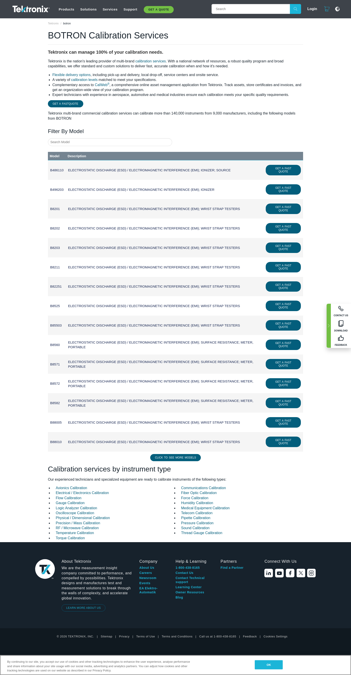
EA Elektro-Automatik (148, 590)
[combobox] (110, 142)
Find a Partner (232, 567)
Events (144, 583)
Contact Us (184, 573)
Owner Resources (190, 592)
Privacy (124, 636)
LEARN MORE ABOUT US (83, 607)
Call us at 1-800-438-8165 (217, 636)
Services (110, 9)
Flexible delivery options (71, 75)
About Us (146, 567)
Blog (179, 597)
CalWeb (102, 85)
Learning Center (188, 587)
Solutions (88, 9)
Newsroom (147, 578)
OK (269, 664)
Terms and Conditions (177, 636)
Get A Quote (158, 9)
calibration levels (84, 80)
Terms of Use (145, 636)
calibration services (150, 61)
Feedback (250, 636)
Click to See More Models (175, 457)
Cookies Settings (275, 636)
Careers (145, 573)
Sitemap (106, 636)
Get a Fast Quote (283, 170)
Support (130, 9)
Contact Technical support (190, 580)
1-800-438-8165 (188, 567)
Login (310, 9)
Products (66, 9)
